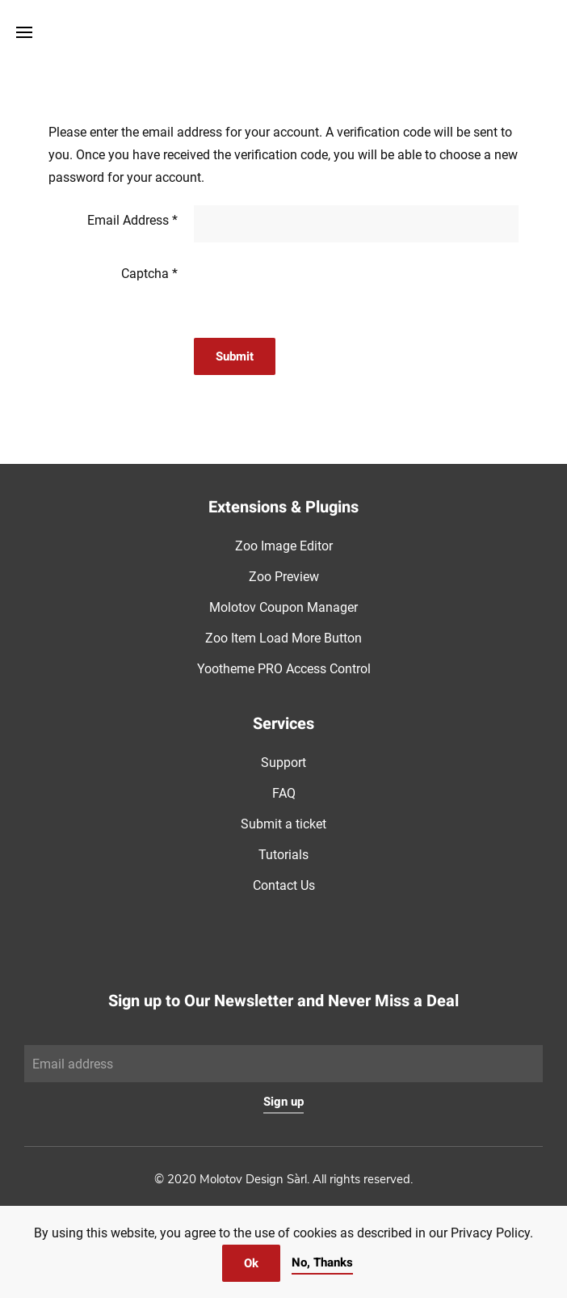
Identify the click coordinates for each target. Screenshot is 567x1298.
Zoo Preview (284, 576)
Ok (251, 1263)
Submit (235, 356)
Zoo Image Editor (284, 546)
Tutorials (283, 854)
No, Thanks (322, 1262)
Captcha (149, 273)
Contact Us (284, 885)
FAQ (284, 793)
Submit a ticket (283, 824)
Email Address (132, 220)
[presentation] (316, 290)
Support (283, 762)
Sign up (283, 1101)
